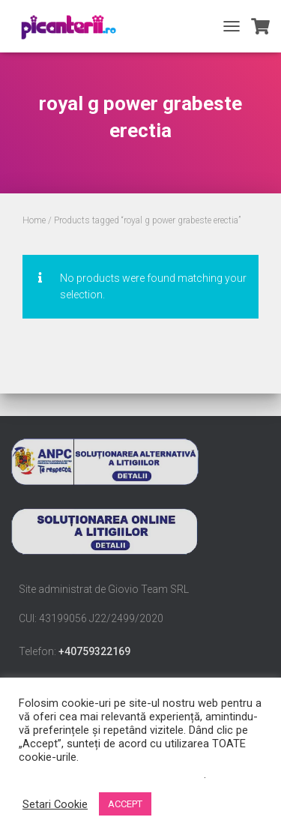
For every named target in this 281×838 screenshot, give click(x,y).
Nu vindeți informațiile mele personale (111, 774)
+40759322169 (94, 651)
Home (34, 220)
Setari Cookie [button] (55, 804)
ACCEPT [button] (125, 804)
